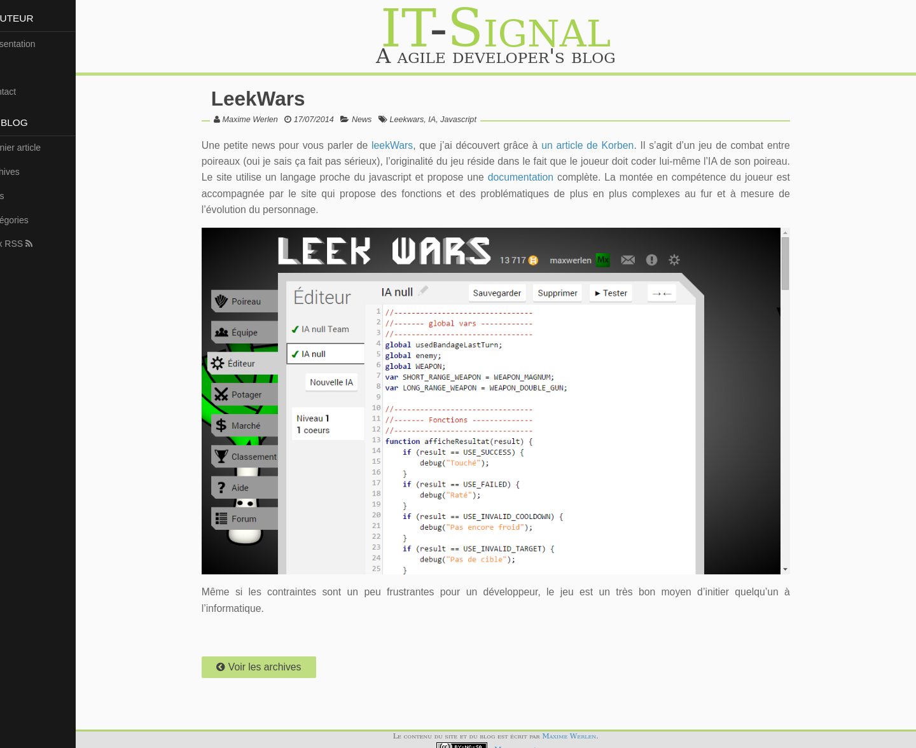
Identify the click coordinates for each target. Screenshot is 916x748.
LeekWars (275, 98)
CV (11, 67)
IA (449, 119)
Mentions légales (534, 741)
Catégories (26, 220)
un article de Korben (595, 145)
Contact (20, 92)
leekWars (405, 145)
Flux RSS (28, 244)
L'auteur (29, 18)
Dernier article (32, 147)
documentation (574, 177)
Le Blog (27, 122)
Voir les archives (275, 658)
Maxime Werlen (267, 119)
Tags (14, 196)
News (379, 119)
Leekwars (423, 119)
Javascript (475, 119)
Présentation (30, 44)
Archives (22, 172)
